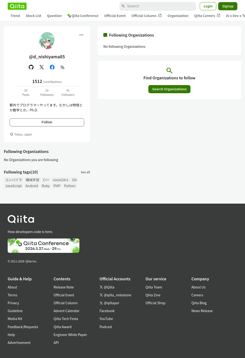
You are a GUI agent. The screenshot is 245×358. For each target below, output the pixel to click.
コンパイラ (13, 179)
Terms (12, 295)
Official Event (115, 15)
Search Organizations (169, 89)
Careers (197, 295)
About (12, 287)
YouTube (106, 318)
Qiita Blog (199, 302)
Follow (47, 122)
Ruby (46, 185)
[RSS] (62, 67)
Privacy (13, 302)
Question (54, 15)
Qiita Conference (83, 15)
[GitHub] (31, 67)
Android (32, 185)
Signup (228, 6)
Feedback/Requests (23, 326)
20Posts (25, 92)
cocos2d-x (60, 179)
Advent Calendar (66, 310)
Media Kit (15, 318)
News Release (202, 310)
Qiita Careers (207, 15)
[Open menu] (81, 35)
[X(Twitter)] (41, 67)
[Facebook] (52, 67)
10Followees (47, 92)
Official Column (147, 15)
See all (85, 172)
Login (208, 6)
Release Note (64, 287)
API (56, 342)
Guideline (15, 310)
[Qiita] (17, 6)
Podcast (106, 326)
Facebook (107, 310)
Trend (15, 15)
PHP (57, 185)
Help (11, 334)
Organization (177, 15)
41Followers (67, 92)
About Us (198, 287)
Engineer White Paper (70, 334)
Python (69, 185)
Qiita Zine (153, 295)
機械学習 (32, 179)
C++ (46, 179)
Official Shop (155, 302)
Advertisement (19, 342)
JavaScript (13, 185)
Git (74, 179)
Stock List (33, 15)
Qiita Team (153, 287)
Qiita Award (63, 326)
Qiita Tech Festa (66, 318)
